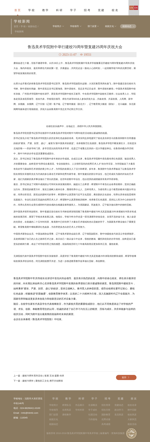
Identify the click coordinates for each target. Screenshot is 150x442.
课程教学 (66, 414)
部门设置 (90, 26)
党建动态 (118, 405)
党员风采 (118, 414)
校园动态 (32, 26)
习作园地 (92, 419)
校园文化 (108, 26)
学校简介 (55, 26)
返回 (126, 377)
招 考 (87, 10)
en (136, 7)
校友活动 (132, 424)
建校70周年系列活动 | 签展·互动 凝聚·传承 (43, 375)
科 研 (59, 10)
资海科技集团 (118, 433)
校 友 (115, 10)
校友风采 (132, 414)
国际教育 (105, 414)
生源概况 (92, 405)
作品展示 (79, 405)
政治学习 (118, 410)
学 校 (31, 10)
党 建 (101, 10)
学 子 (73, 10)
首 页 (17, 10)
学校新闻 (19, 31)
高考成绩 (105, 424)
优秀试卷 (105, 419)
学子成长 (92, 410)
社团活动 (92, 414)
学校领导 (73, 26)
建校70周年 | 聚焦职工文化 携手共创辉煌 (42, 381)
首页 (16, 26)
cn (131, 7)
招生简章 (105, 405)
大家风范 (132, 419)
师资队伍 (66, 405)
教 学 (45, 10)
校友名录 (132, 405)
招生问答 (105, 410)
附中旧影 (132, 410)
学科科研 (79, 410)
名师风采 (66, 410)
